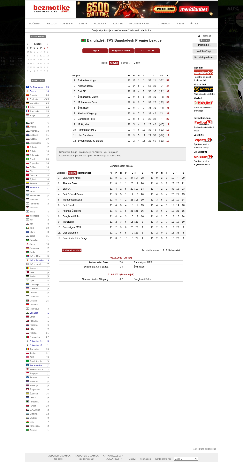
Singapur (37, 373)
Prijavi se (204, 36)
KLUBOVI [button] (100, 23)
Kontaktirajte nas (163, 459)
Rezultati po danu (204, 57)
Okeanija (37, 313)
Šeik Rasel (83, 107)
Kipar (37, 280)
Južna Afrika (37, 256)
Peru (37, 329)
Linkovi (132, 459)
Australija (37, 135)
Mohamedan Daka (87, 102)
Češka (37, 167)
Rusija (37, 353)
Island (37, 232)
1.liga (95, 50)
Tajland (37, 397)
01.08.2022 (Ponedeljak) (121, 274)
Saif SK (82, 91)
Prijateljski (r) (37, 345)
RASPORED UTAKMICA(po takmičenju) (87, 457)
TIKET (195, 23)
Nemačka (37, 103)
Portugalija (37, 337)
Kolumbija (37, 284)
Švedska (37, 393)
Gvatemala (37, 195)
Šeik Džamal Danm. (88, 96)
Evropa (37, 91)
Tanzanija (37, 401)
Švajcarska (37, 389)
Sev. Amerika (37, 365)
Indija (37, 211)
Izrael (37, 236)
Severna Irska (37, 369)
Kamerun (37, 268)
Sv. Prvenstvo (37, 87)
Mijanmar (37, 304)
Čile (37, 171)
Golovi (137, 63)
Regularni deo (121, 50)
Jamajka (37, 240)
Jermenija (37, 248)
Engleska (37, 99)
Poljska (37, 333)
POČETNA (35, 23)
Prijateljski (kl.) (37, 341)
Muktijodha (83, 124)
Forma (125, 63)
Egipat (37, 179)
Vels (37, 422)
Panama (37, 321)
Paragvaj (37, 325)
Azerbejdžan (37, 143)
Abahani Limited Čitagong (95, 279)
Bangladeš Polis (86, 119)
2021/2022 (147, 50)
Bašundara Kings (87, 80)
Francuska (37, 111)
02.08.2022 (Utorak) (121, 257)
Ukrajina (37, 414)
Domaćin (82, 173)
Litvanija (37, 292)
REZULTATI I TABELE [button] (60, 23)
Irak (37, 219)
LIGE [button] (83, 23)
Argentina (37, 131)
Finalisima (37, 187)
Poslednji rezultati (72, 250)
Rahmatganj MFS (87, 129)
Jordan (37, 252)
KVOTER (118, 23)
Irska (37, 228)
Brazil (37, 159)
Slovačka (37, 381)
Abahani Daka (85, 86)
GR (161, 76)
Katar (37, 272)
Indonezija (37, 216)
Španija (37, 95)
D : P (152, 76)
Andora (37, 126)
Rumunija (37, 349)
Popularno (204, 45)
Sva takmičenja (205, 51)
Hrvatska (37, 207)
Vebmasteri (145, 459)
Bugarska (37, 163)
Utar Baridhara (85, 135)
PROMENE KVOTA (139, 23)
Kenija (37, 276)
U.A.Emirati (37, 410)
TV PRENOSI (163, 23)
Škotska (37, 377)
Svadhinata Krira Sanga (90, 140)
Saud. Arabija (37, 361)
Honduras (37, 203)
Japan (37, 244)
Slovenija (37, 385)
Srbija (37, 115)
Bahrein (37, 147)
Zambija (37, 430)
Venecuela (37, 426)
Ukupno (72, 173)
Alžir (37, 123)
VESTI (180, 23)
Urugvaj (37, 418)
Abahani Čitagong (87, 113)
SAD (37, 357)
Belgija (37, 151)
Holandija (37, 199)
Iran (37, 224)
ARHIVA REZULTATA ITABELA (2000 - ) (113, 457)
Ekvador (37, 183)
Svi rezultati (174, 250)
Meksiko (37, 300)
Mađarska (37, 296)
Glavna (114, 63)
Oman (37, 316)
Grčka (37, 191)
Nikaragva (37, 308)
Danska (37, 175)
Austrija (37, 139)
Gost (88, 173)
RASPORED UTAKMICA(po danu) (59, 457)
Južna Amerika (37, 260)
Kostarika (37, 288)
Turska (37, 406)
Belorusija (37, 155)
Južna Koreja (37, 264)
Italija (37, 107)
